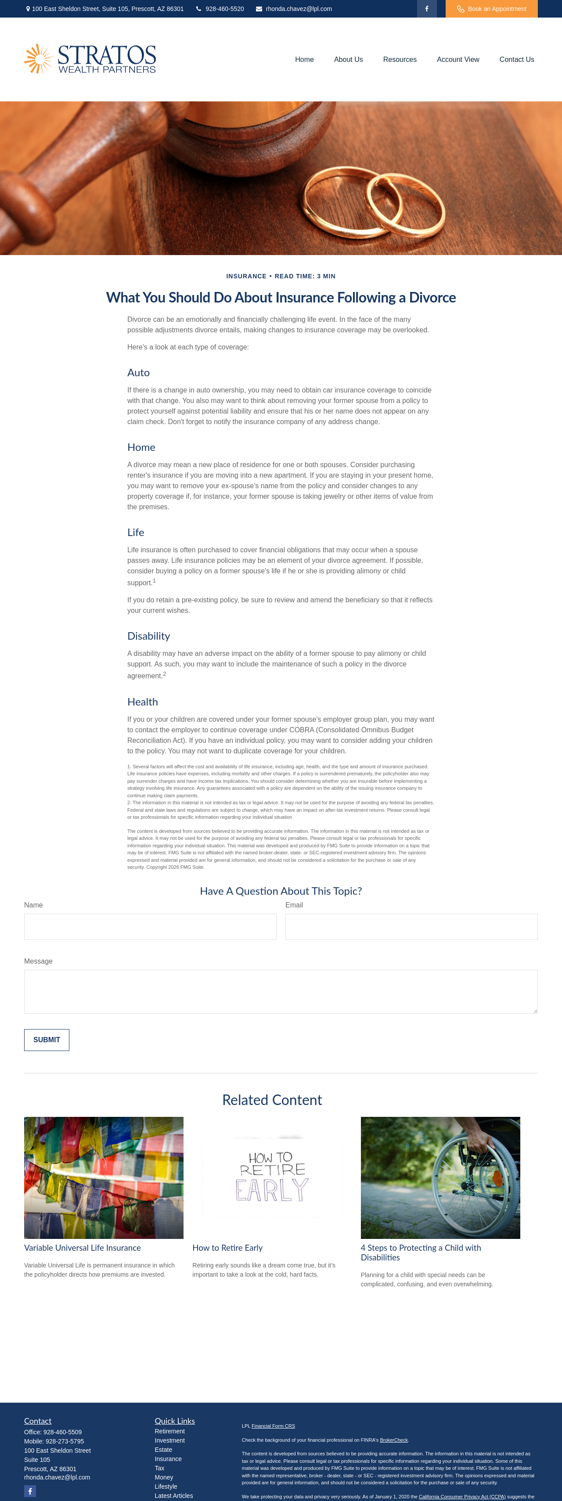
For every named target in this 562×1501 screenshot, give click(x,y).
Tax (160, 1468)
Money (164, 1477)
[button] (304, 59)
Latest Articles (174, 1495)
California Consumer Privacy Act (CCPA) (462, 1496)
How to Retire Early (227, 1248)
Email (294, 905)
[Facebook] (427, 9)
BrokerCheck (394, 1440)
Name (33, 905)
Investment (170, 1440)
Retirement (170, 1431)
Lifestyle (166, 1486)
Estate (164, 1449)
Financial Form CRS (273, 1426)
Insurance (168, 1458)
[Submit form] (46, 1040)
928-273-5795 (65, 1441)
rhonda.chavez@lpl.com (293, 8)
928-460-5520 (219, 8)
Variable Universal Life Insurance (82, 1248)
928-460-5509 (62, 1432)
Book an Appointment (491, 9)
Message (38, 961)
